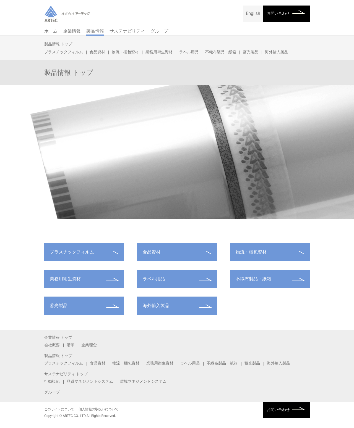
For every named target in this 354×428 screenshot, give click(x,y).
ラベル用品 (189, 52)
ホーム (51, 31)
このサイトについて (59, 409)
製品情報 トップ (58, 44)
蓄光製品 (250, 52)
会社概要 (52, 345)
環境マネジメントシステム (143, 381)
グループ (159, 31)
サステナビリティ (127, 31)
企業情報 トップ (58, 337)
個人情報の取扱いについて (98, 409)
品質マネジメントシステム (90, 381)
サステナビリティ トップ (66, 374)
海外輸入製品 (276, 52)
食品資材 (97, 52)
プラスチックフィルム (63, 52)
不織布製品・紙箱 (220, 52)
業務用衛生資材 (159, 52)
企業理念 (89, 345)
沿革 (70, 345)
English (253, 13)
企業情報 (72, 31)
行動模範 (52, 381)
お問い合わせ (278, 13)
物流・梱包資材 (125, 52)
